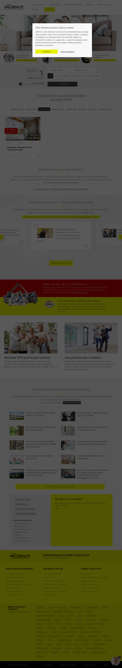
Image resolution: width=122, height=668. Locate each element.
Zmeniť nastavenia (67, 52)
